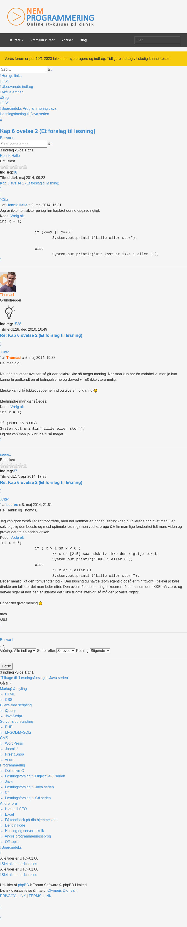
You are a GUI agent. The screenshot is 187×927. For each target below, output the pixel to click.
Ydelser (67, 40)
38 (15, 172)
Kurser (17, 40)
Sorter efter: (56, 651)
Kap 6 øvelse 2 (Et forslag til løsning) (47, 131)
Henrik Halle (10, 156)
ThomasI (7, 295)
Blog (83, 40)
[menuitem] (4, 81)
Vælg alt (17, 216)
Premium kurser (42, 40)
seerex (5, 454)
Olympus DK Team (62, 890)
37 (15, 471)
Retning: (93, 651)
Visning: (18, 651)
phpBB (23, 885)
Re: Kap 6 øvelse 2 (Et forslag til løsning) (41, 335)
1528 (17, 324)
